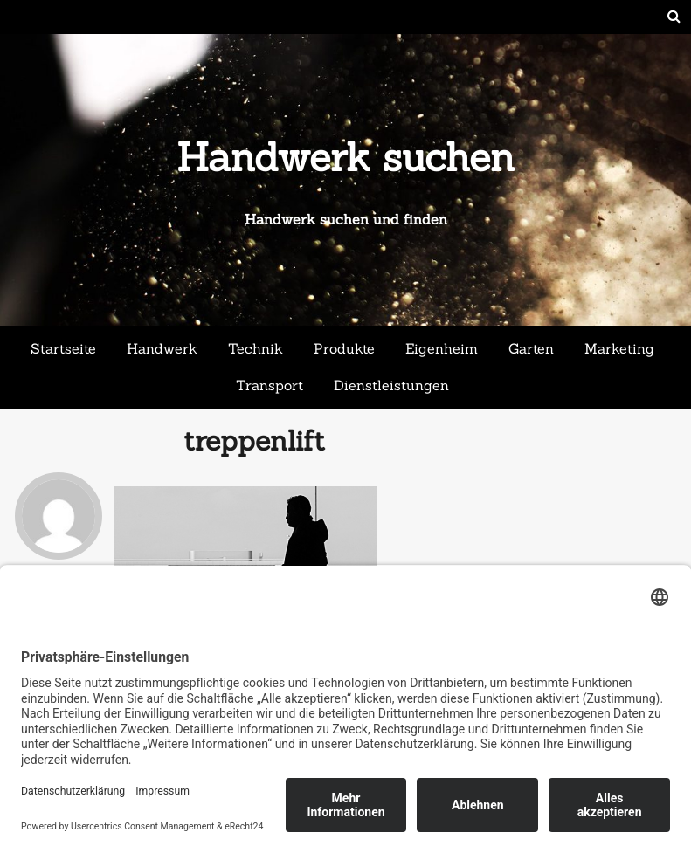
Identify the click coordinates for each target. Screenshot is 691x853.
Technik (255, 348)
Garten (531, 348)
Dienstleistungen (391, 385)
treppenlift (254, 440)
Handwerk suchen (345, 157)
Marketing (619, 348)
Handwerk (162, 348)
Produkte (344, 348)
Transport (269, 385)
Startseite (63, 348)
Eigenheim (441, 348)
